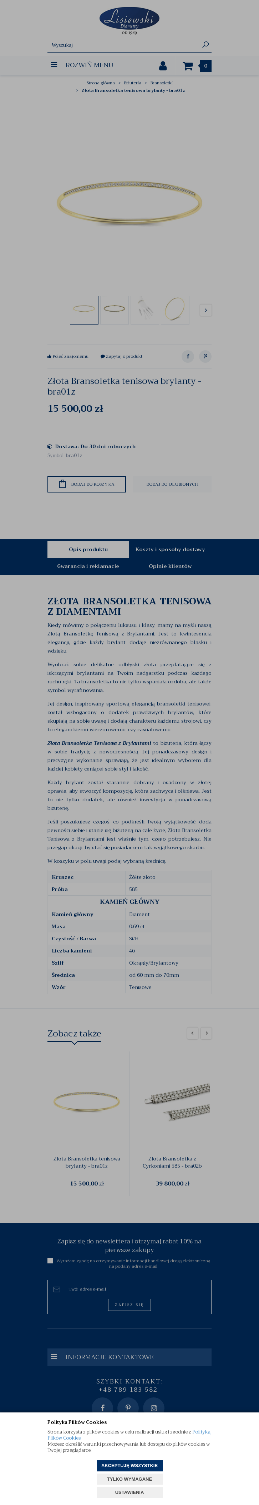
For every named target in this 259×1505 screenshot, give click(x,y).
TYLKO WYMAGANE (129, 1479)
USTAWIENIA (129, 1492)
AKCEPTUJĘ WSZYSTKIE (129, 1465)
